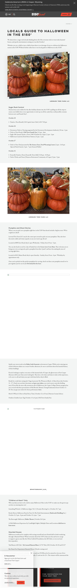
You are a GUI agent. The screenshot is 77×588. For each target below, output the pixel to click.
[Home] (45, 16)
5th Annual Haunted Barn (31, 545)
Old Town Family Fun (30, 132)
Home (69, 24)
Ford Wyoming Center (48, 145)
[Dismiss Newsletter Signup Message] (31, 553)
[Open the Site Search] (13, 14)
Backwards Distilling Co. (57, 513)
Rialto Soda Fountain (32, 364)
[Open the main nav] (66, 14)
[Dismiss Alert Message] (74, 3)
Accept (20, 582)
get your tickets (39, 383)
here (40, 390)
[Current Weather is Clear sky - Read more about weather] (8, 14)
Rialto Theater (29, 519)
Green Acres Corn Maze (47, 247)
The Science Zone (34, 145)
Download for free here (34, 264)
